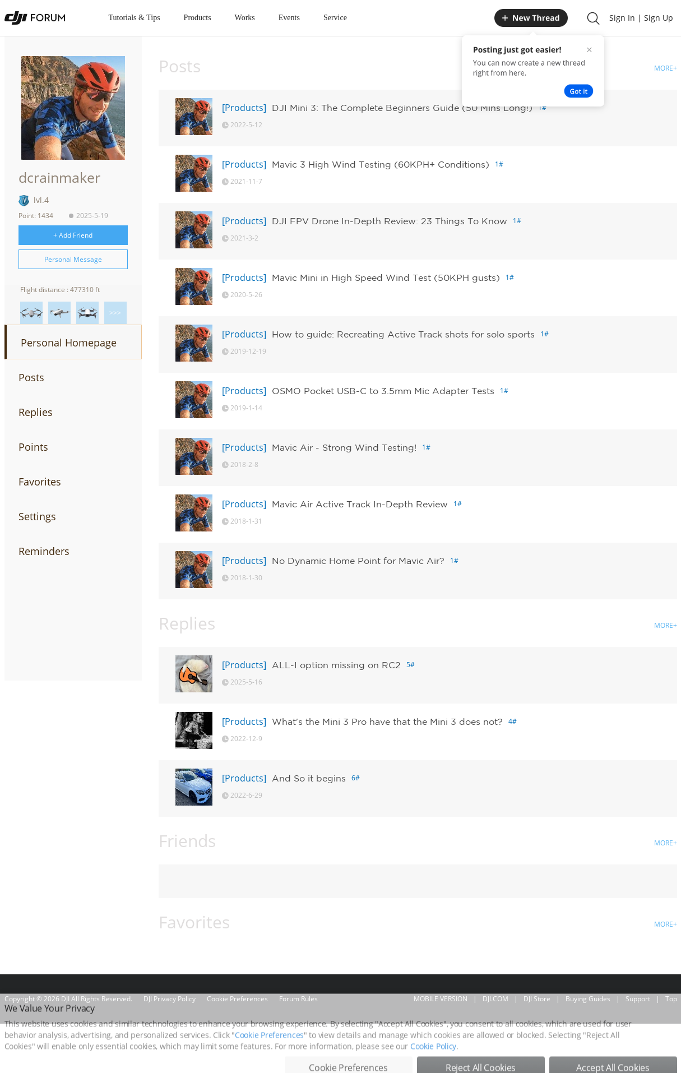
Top (671, 998)
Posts (31, 377)
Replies (35, 412)
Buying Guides (588, 998)
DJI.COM (495, 998)
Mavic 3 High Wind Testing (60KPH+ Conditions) (380, 164)
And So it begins (309, 778)
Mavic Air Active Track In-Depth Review (360, 504)
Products (197, 17)
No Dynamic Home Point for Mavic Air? (358, 561)
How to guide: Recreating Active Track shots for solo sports (403, 334)
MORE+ (665, 68)
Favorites (39, 481)
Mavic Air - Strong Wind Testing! (344, 447)
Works (245, 17)
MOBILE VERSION (440, 998)
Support (638, 998)
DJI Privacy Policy (169, 998)
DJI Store (537, 998)
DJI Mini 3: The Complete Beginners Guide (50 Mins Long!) (402, 108)
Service (335, 17)
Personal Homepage (69, 342)
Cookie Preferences (237, 998)
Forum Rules (298, 998)
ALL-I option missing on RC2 (336, 665)
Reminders (44, 551)
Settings (37, 516)
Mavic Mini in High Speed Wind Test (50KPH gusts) (386, 277)
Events (289, 17)
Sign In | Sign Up (641, 17)
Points (33, 447)
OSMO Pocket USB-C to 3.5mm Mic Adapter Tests (383, 391)
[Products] (244, 107)
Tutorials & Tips (134, 17)
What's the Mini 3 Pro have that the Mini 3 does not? (387, 721)
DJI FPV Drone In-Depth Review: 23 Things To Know (389, 221)
